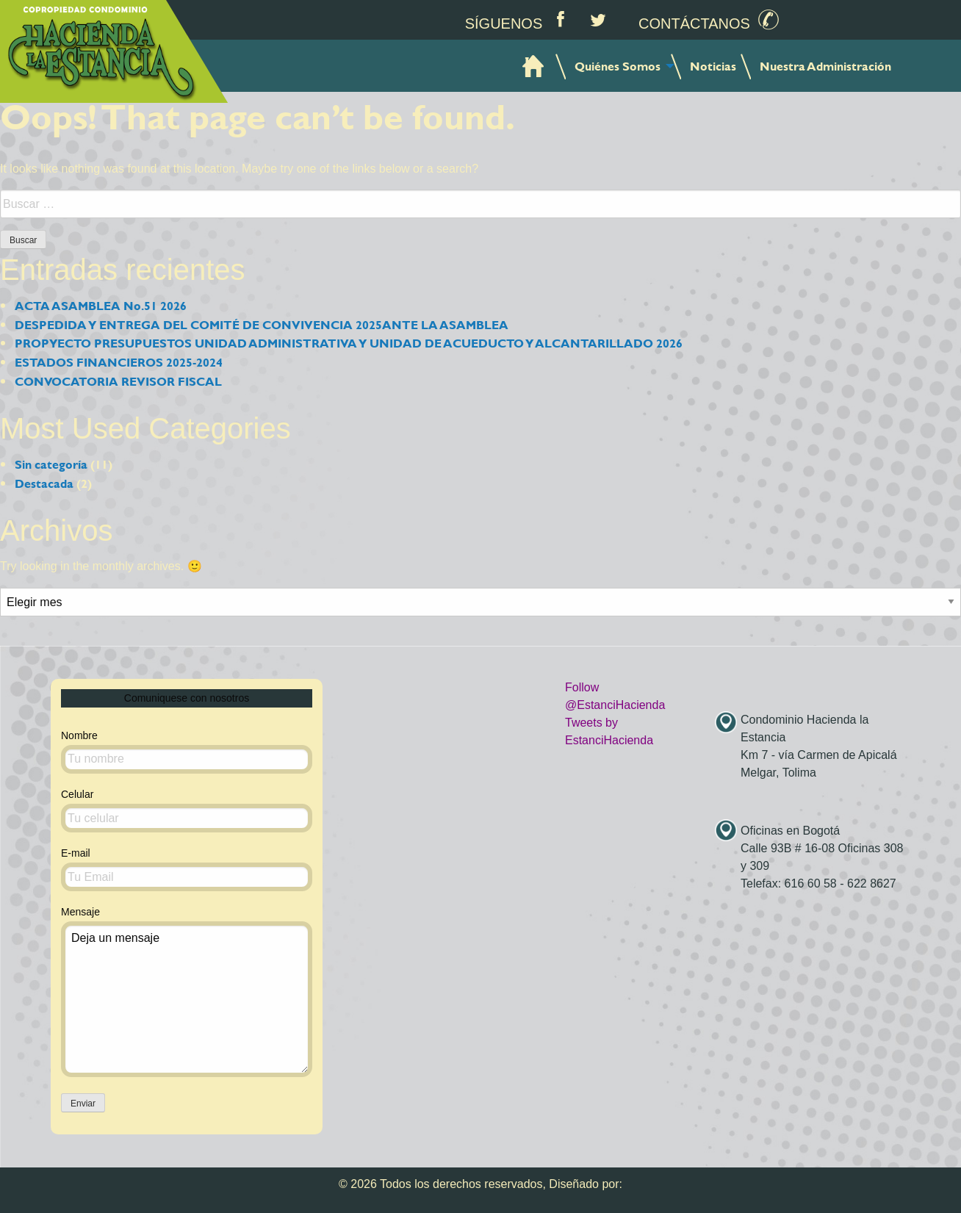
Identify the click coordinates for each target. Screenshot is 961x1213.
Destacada (44, 483)
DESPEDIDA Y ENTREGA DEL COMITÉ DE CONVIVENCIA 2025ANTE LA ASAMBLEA (261, 324)
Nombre (186, 752)
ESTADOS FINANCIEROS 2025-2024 (119, 361)
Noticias (713, 65)
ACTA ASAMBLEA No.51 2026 (101, 305)
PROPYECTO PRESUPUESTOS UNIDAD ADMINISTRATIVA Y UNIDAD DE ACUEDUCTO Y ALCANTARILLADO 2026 (349, 342)
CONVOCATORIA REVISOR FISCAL (118, 380)
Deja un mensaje (186, 999)
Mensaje (186, 991)
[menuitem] (534, 65)
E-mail (186, 869)
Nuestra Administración (825, 65)
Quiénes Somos (618, 65)
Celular (186, 810)
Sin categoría (51, 464)
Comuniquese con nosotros (186, 698)
